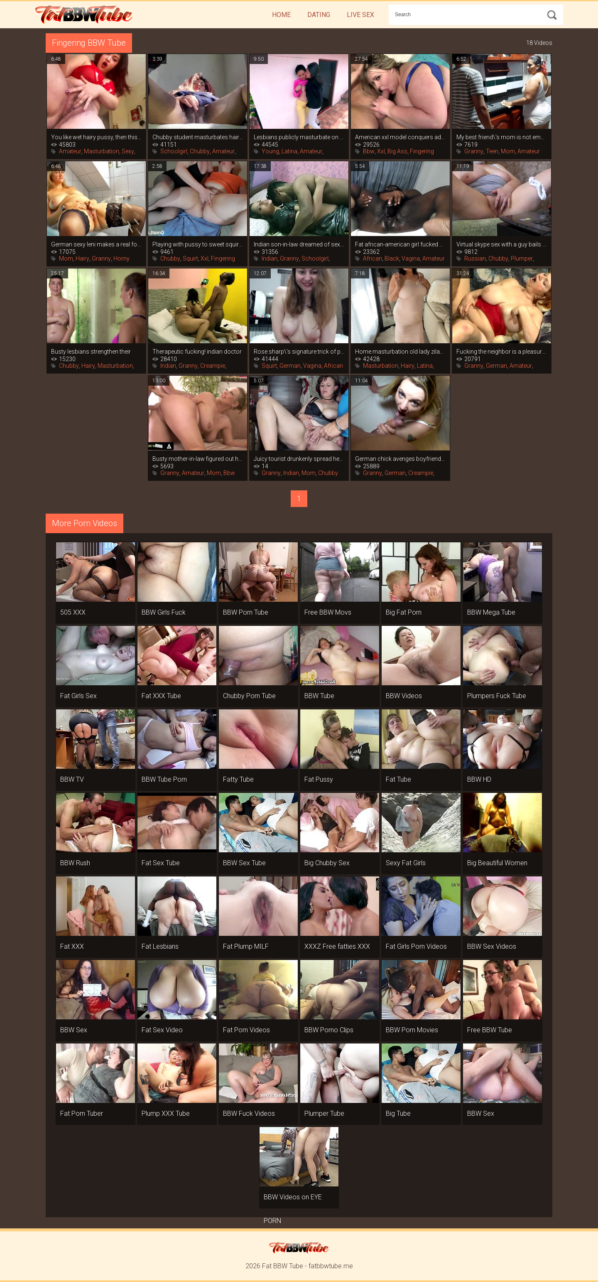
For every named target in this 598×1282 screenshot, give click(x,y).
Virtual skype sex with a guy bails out (501, 244)
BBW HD (479, 779)
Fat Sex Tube (161, 863)
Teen (492, 151)
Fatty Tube (238, 779)
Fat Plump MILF (246, 946)
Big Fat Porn (404, 612)
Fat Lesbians (160, 946)
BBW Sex (73, 1030)
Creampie (212, 365)
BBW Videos (404, 696)
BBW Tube (319, 696)
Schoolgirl (173, 151)
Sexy (128, 151)
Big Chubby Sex (327, 863)
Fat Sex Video (162, 1030)
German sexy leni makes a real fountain (96, 244)
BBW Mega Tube (491, 612)
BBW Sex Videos (491, 946)
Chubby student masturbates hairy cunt (197, 137)
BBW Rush (75, 863)
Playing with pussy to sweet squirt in (197, 244)
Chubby (200, 151)
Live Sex (360, 15)
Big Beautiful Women (497, 863)
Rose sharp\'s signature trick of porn (299, 351)
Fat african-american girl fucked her (400, 244)
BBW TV (72, 779)
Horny (121, 258)
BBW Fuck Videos (249, 1113)
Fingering (422, 151)
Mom (508, 151)
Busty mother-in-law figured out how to (197, 458)
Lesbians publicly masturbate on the (299, 137)
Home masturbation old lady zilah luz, (400, 351)
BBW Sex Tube (244, 863)
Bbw (369, 151)
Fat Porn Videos (246, 1030)
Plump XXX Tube (166, 1113)
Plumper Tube (324, 1113)
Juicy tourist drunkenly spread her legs (299, 458)
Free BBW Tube (489, 1030)
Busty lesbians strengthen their (91, 351)
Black (392, 258)
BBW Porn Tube (245, 612)
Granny (473, 151)
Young (270, 151)
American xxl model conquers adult (400, 137)
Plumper (522, 258)
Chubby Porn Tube (249, 696)
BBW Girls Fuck (164, 612)
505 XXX (73, 612)
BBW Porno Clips (328, 1030)
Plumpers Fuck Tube (496, 696)
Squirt (190, 258)
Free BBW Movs (327, 612)
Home (281, 15)
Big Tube (398, 1113)
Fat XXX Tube (161, 696)
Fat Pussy (318, 779)
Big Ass (397, 151)
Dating (318, 15)
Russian (475, 258)
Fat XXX (72, 946)
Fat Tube (398, 779)
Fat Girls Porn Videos (416, 946)
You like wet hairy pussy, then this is (96, 137)
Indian (269, 258)
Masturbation (101, 151)
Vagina (411, 258)
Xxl (381, 151)
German (290, 365)
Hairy (82, 258)
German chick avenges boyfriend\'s (400, 458)
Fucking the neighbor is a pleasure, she (501, 351)
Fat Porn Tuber (81, 1113)
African (372, 258)
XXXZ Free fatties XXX (337, 946)
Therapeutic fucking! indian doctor (197, 351)
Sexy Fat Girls (406, 863)
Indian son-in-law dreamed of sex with (299, 244)
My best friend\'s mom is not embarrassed (501, 137)
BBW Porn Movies (412, 1030)
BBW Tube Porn (164, 779)
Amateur (70, 151)
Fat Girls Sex (78, 696)
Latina (289, 151)
